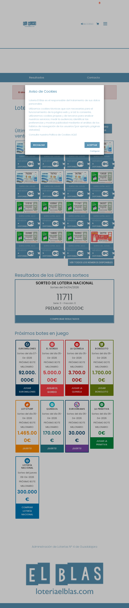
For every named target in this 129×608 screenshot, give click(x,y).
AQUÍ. (74, 134)
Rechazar (39, 144)
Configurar (95, 151)
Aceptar (92, 144)
